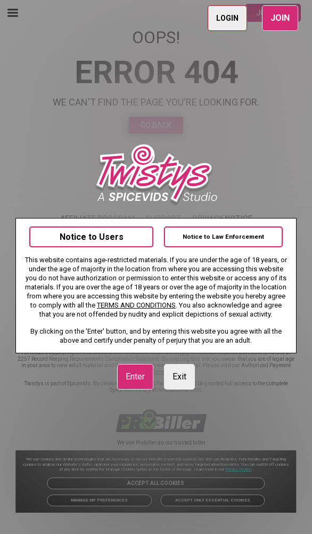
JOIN (280, 18)
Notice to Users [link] (92, 237)
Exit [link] (179, 376)
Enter (135, 376)
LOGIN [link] (227, 18)
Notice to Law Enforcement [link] (223, 236)
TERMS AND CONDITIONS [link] (136, 305)
